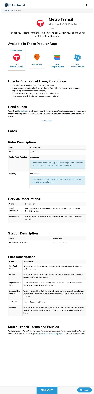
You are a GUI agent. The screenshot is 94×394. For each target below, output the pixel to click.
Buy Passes (47, 390)
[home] (15, 5)
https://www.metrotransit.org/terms (50, 334)
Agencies (5, 11)
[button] (86, 5)
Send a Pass (22, 111)
